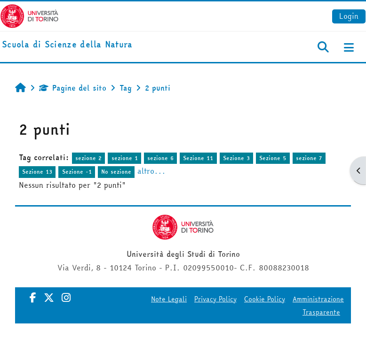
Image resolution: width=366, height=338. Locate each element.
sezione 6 (160, 158)
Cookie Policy (264, 299)
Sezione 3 (236, 158)
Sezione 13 (37, 171)
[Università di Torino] (29, 15)
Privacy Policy (215, 299)
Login (348, 16)
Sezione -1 (77, 171)
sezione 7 (309, 158)
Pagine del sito (72, 87)
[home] (67, 45)
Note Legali (169, 299)
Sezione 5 (272, 158)
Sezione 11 (198, 158)
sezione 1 (124, 158)
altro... (151, 171)
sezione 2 (88, 158)
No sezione (116, 171)
